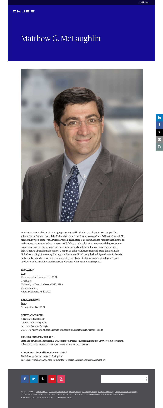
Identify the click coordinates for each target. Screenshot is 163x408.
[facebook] (159, 125)
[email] (159, 139)
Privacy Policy (75, 392)
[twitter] (159, 132)
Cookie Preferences (63, 397)
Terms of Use (42, 392)
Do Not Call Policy (105, 392)
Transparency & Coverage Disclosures (37, 397)
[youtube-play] (52, 379)
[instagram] (61, 379)
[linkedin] (159, 117)
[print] (159, 147)
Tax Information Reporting (126, 392)
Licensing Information (58, 392)
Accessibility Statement (94, 395)
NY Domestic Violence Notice (33, 395)
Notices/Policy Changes (115, 395)
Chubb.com (143, 2)
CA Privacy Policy (89, 392)
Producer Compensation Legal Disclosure (65, 395)
